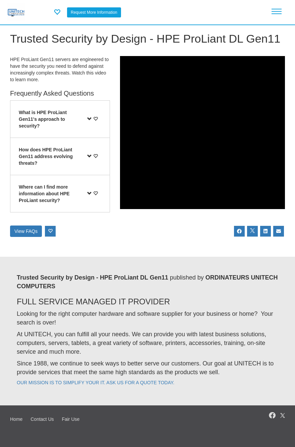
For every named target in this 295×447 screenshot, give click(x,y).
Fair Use (70, 419)
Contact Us (42, 419)
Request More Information (94, 12)
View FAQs (26, 231)
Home (16, 419)
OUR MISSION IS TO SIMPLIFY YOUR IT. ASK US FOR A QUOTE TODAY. (95, 382)
